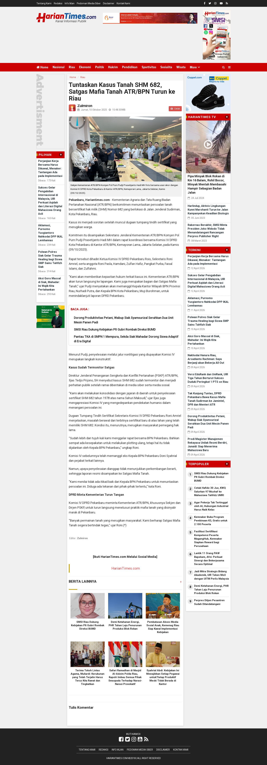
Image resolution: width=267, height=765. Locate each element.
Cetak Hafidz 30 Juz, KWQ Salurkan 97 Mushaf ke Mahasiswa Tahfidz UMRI (210, 491)
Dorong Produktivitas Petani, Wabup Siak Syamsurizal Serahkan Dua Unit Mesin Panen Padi (124, 320)
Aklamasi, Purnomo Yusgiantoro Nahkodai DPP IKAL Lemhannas (50, 233)
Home (42, 67)
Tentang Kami (43, 3)
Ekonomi (85, 67)
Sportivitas (149, 67)
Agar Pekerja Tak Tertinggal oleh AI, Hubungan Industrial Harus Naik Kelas (211, 506)
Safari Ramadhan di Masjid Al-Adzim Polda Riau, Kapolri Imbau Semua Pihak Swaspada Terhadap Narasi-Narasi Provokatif (125, 677)
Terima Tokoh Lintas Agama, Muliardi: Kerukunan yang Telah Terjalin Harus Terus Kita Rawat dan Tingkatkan (87, 677)
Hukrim (113, 67)
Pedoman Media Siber (89, 3)
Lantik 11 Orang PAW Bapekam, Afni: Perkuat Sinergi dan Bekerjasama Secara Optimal (209, 559)
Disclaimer (108, 3)
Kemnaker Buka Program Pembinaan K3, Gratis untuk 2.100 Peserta (210, 520)
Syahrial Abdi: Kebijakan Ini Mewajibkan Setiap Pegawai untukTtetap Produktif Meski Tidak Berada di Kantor (162, 677)
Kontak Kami (123, 3)
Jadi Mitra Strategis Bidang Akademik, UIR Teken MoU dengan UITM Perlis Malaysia (211, 575)
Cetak (175, 108)
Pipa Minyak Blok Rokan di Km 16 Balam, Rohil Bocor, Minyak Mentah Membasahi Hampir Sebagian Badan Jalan (207, 184)
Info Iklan (69, 3)
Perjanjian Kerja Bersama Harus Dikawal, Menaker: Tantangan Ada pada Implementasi (50, 168)
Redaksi (58, 3)
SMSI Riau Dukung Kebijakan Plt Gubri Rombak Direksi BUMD (115, 329)
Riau (72, 67)
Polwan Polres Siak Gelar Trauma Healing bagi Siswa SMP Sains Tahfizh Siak (50, 259)
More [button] (193, 67)
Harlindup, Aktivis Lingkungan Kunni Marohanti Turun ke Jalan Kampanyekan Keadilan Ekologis (208, 209)
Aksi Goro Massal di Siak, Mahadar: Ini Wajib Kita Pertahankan (204, 340)
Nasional (59, 67)
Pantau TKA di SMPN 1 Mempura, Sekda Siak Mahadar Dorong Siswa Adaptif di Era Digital (126, 339)
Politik (99, 67)
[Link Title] (121, 739)
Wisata (181, 67)
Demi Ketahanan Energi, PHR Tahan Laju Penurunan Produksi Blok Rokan (125, 625)
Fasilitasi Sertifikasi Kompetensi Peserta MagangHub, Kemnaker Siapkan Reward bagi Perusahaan (208, 539)
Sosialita (166, 67)
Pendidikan (129, 67)
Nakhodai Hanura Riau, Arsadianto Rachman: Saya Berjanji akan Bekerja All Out (206, 359)
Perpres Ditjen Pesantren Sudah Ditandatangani (209, 602)
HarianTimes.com (125, 568)
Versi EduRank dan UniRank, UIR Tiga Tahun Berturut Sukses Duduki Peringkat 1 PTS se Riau (208, 378)
